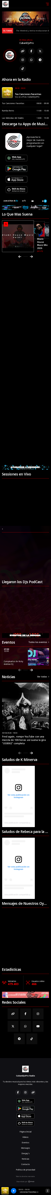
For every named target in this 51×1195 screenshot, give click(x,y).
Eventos (25, 1142)
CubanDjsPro (33, 96)
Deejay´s (25, 1153)
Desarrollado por (25, 1182)
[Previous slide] (19, 670)
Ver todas (43, 676)
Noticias (25, 1159)
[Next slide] (31, 670)
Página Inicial (26, 1131)
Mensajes (25, 1148)
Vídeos (25, 1137)
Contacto (25, 1164)
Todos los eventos (38, 642)
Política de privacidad (25, 1169)
